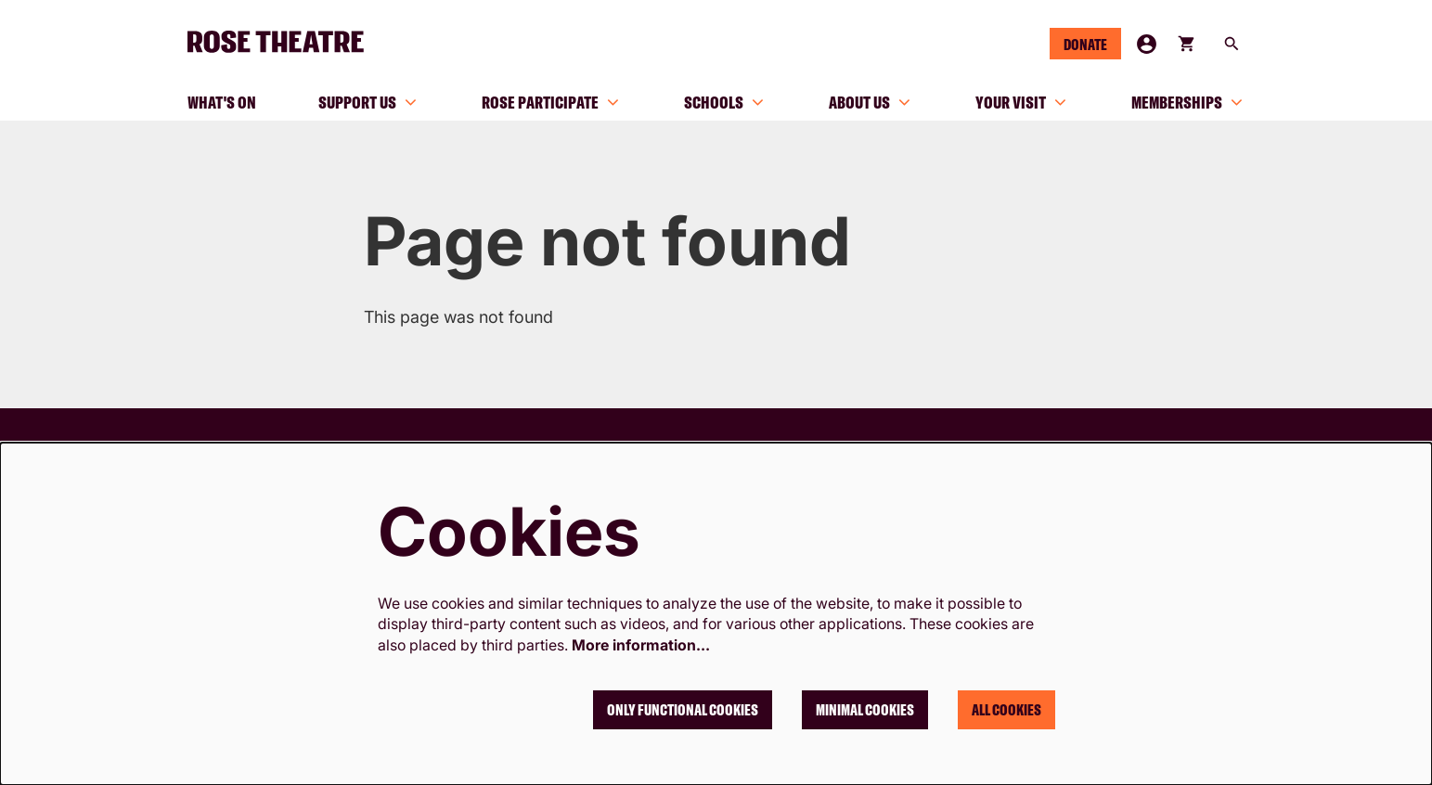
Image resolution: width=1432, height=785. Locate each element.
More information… (641, 645)
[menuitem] (221, 102)
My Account (1146, 44)
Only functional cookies (682, 710)
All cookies (1006, 710)
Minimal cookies (865, 710)
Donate (1085, 44)
